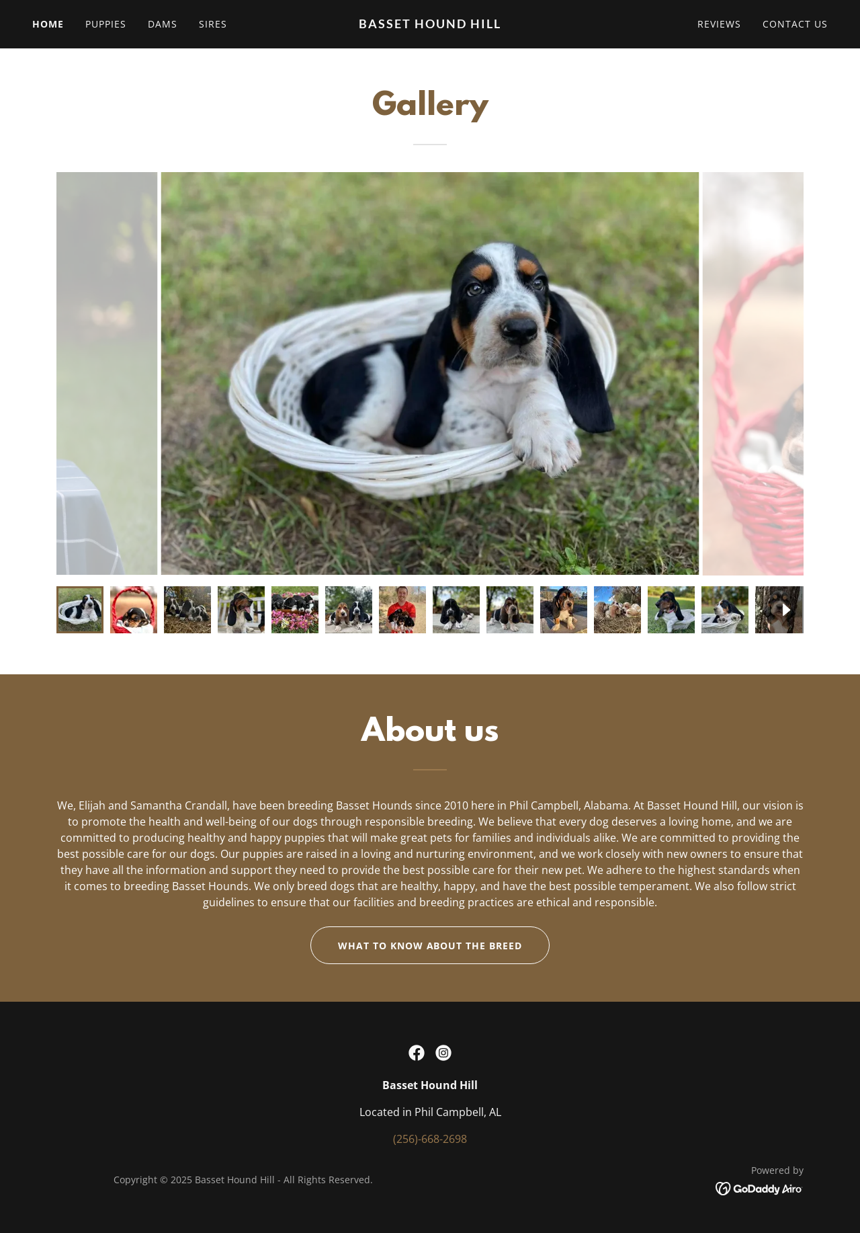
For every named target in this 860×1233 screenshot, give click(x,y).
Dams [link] (162, 23)
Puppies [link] (105, 23)
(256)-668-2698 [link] (430, 1138)
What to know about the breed (430, 945)
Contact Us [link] (795, 23)
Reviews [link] (719, 23)
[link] (430, 24)
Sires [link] (213, 23)
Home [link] (48, 23)
